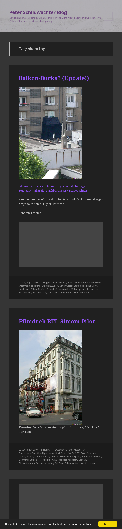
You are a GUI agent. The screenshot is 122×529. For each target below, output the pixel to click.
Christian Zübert (50, 285)
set (44, 292)
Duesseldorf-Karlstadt (65, 459)
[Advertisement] (61, 244)
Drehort (55, 456)
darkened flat (65, 292)
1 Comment (83, 292)
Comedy (82, 459)
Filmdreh (37, 292)
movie (95, 289)
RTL (47, 456)
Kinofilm (86, 289)
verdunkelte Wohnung (69, 289)
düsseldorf (51, 289)
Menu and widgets (108, 20)
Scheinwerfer (66, 285)
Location (52, 292)
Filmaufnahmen (86, 282)
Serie (63, 453)
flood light (85, 285)
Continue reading (32, 213)
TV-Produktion (45, 459)
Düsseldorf (60, 282)
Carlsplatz (75, 456)
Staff (76, 285)
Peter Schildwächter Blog (38, 12)
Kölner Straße (37, 289)
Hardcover (24, 289)
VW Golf (72, 453)
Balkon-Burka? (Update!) (54, 78)
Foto (70, 282)
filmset (27, 292)
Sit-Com (59, 463)
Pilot (83, 453)
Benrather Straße (28, 459)
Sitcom (39, 463)
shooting (35, 285)
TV (78, 453)
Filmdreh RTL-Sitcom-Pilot (57, 321)
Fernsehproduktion (91, 456)
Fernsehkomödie (27, 453)
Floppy (46, 282)
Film (21, 292)
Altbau (77, 449)
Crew (94, 285)
